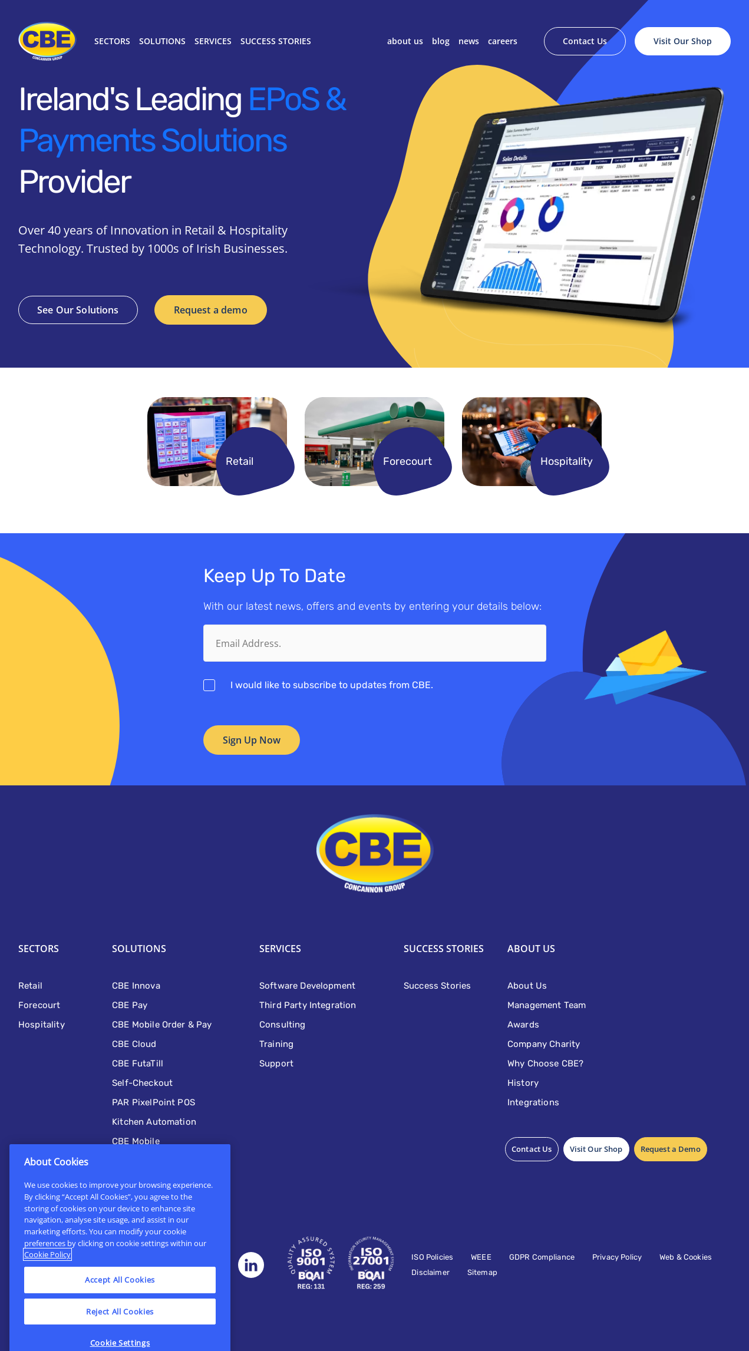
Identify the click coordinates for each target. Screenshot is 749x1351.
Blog (441, 41)
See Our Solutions (78, 309)
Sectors (112, 41)
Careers (502, 41)
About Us (405, 41)
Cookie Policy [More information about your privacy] (47, 1279)
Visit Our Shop (683, 41)
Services (213, 41)
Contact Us (585, 41)
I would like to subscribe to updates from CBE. (331, 685)
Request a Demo (671, 1149)
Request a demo (211, 309)
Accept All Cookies (120, 1304)
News (468, 41)
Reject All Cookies (120, 1336)
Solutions (162, 41)
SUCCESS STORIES (275, 41)
